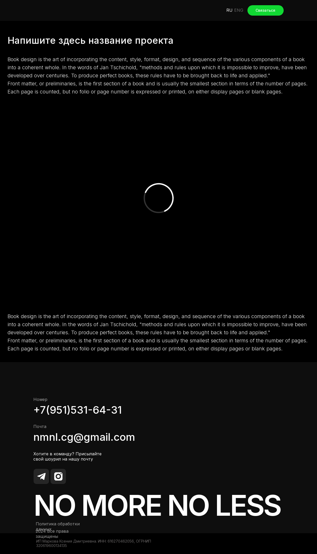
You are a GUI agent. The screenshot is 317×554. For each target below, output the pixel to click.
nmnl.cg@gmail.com (84, 437)
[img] (49, 10)
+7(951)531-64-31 (77, 410)
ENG (238, 10)
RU (229, 10)
